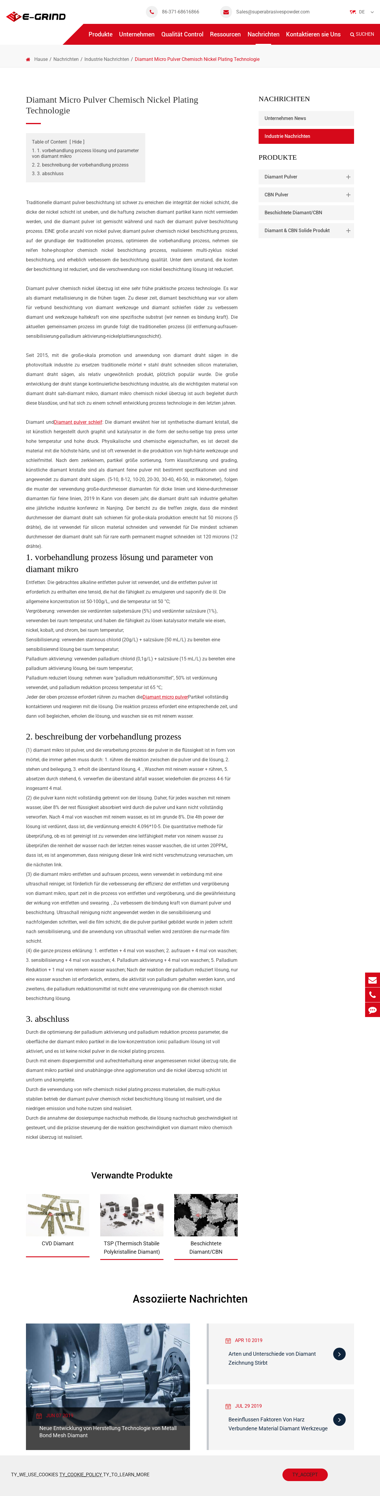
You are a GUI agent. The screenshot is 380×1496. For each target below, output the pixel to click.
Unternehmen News (285, 118)
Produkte (100, 38)
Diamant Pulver (309, 176)
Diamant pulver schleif (78, 422)
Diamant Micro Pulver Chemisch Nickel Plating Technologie (197, 59)
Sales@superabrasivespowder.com (265, 12)
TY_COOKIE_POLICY (81, 1474)
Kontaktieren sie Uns (313, 38)
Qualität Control (182, 38)
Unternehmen (137, 38)
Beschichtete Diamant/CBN (293, 212)
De (362, 12)
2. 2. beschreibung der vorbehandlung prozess (80, 165)
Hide (77, 142)
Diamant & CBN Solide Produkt (309, 230)
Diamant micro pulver (165, 697)
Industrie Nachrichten (106, 59)
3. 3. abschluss (48, 173)
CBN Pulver (309, 194)
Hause (41, 59)
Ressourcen (225, 38)
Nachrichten (263, 38)
